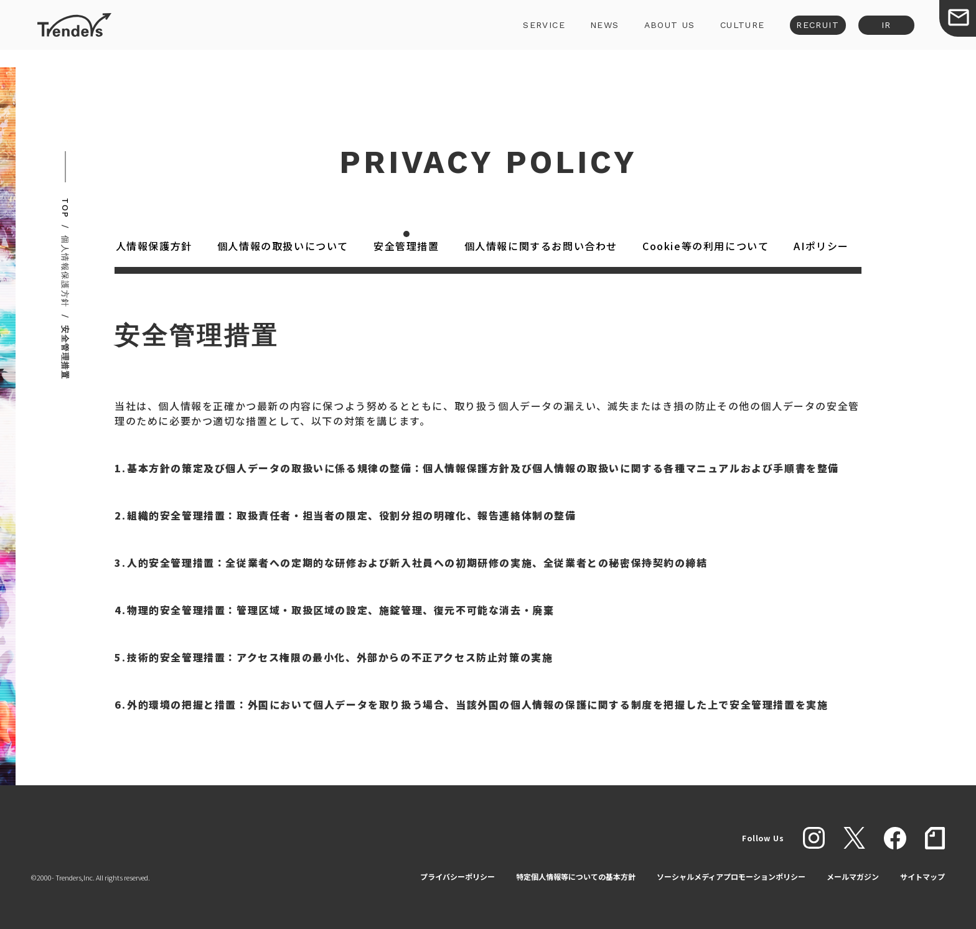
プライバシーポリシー (457, 876)
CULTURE (729, 34)
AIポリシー (823, 245)
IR (873, 34)
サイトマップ (922, 876)
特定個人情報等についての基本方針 (576, 876)
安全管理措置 (408, 245)
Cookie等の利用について (707, 245)
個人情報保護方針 (150, 245)
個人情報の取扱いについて (284, 245)
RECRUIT (805, 34)
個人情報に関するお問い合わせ (542, 245)
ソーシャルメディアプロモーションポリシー (731, 876)
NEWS (591, 34)
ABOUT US (656, 34)
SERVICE (531, 34)
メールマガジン (853, 876)
